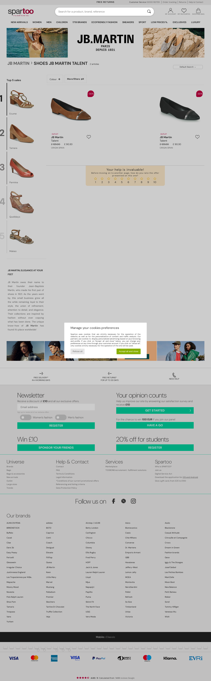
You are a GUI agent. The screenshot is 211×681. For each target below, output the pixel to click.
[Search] (149, 12)
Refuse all (77, 351)
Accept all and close (128, 351)
